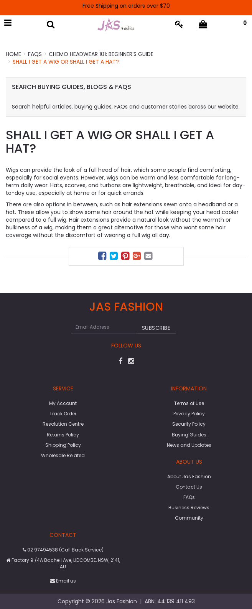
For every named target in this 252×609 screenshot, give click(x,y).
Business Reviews (188, 507)
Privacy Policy (189, 413)
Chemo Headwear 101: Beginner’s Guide (101, 54)
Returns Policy (63, 434)
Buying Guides (189, 434)
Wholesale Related (63, 455)
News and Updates (189, 445)
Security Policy (189, 424)
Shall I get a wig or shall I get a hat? (66, 62)
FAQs (35, 54)
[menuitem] (103, 257)
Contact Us (189, 487)
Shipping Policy (63, 445)
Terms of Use (189, 403)
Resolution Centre (63, 424)
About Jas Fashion (189, 476)
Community (189, 518)
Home (13, 54)
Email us (63, 581)
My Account (63, 403)
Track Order (62, 413)
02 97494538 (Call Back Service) (63, 549)
